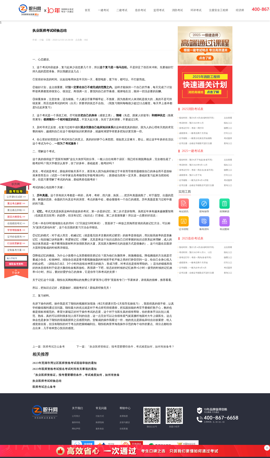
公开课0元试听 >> (16, 196)
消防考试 (177, 10)
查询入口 (228, 143)
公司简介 (76, 416)
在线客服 (124, 428)
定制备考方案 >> (16, 250)
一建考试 (103, 10)
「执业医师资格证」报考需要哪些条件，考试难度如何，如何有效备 (76, 374)
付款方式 (100, 416)
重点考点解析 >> (16, 203)
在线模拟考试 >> (16, 223)
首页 (87, 10)
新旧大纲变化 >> (16, 216)
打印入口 (228, 133)
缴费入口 (228, 128)
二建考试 (121, 10)
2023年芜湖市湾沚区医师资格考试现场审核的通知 (64, 362)
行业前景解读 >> (16, 243)
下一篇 (125, 346)
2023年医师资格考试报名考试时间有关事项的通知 (64, 368)
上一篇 (48, 346)
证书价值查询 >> (16, 236)
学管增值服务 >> (16, 230)
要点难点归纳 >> (16, 210)
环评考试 (196, 10)
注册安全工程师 (218, 10)
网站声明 (76, 428)
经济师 (240, 10)
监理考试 (158, 10)
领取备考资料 (16, 264)
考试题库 (228, 138)
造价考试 (140, 10)
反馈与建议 (125, 422)
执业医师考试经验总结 (47, 380)
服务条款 (100, 428)
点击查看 (228, 118)
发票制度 (124, 416)
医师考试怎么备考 (44, 386)
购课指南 (100, 422)
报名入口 (228, 123)
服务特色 (76, 422)
